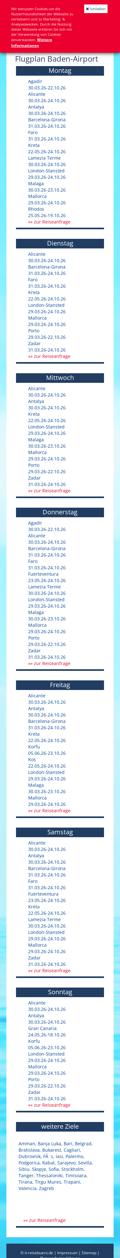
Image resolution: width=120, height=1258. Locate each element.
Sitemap (89, 1252)
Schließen (96, 8)
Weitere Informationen (31, 42)
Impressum (67, 1252)
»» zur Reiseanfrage (49, 222)
